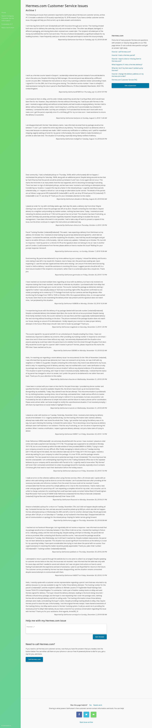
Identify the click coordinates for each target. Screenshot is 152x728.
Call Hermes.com (34, 659)
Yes (90, 705)
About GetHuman (7, 28)
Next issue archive (86, 722)
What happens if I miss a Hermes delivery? (127, 64)
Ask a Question (130, 85)
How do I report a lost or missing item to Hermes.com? (126, 60)
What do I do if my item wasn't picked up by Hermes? (127, 69)
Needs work (97, 705)
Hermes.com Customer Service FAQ (124, 80)
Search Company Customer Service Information (7, 18)
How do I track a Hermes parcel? (123, 55)
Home (3, 12)
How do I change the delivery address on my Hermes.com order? (128, 75)
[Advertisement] (66, 59)
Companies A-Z (7, 24)
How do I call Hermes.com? (121, 52)
